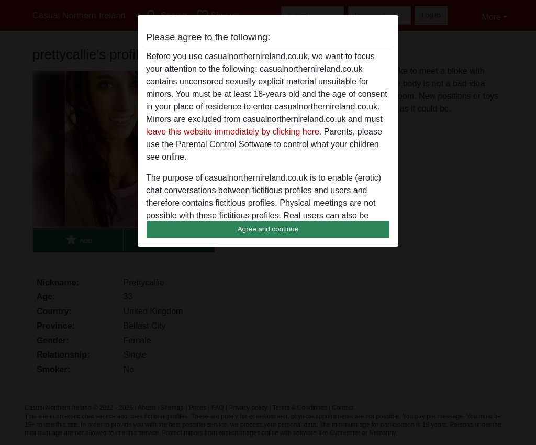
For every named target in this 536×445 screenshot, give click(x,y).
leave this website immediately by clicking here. (233, 131)
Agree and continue (268, 229)
